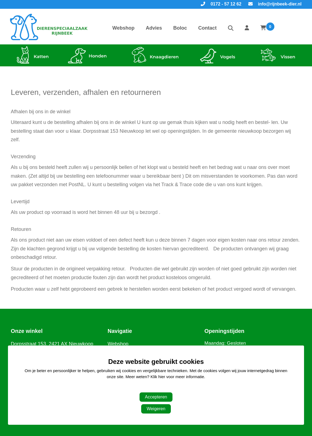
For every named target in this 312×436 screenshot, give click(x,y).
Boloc (180, 28)
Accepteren (156, 397)
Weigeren (156, 408)
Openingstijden (224, 331)
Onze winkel (27, 331)
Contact (207, 28)
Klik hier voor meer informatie (177, 376)
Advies (154, 28)
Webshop (123, 28)
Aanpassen (153, 388)
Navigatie (120, 331)
